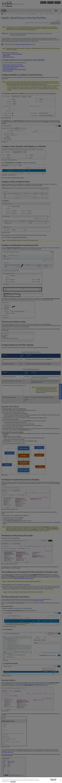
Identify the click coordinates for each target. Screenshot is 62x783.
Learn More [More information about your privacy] (13, 781)
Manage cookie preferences (53, 780)
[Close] (60, 780)
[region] (31, 780)
